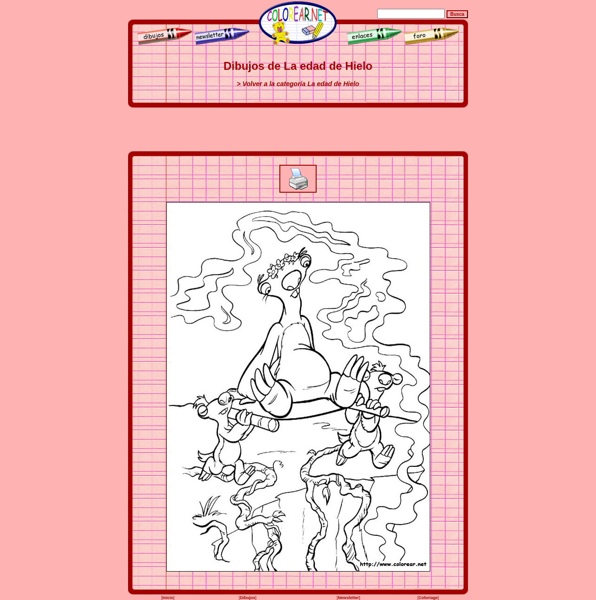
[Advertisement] (298, 129)
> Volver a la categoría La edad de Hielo (298, 84)
